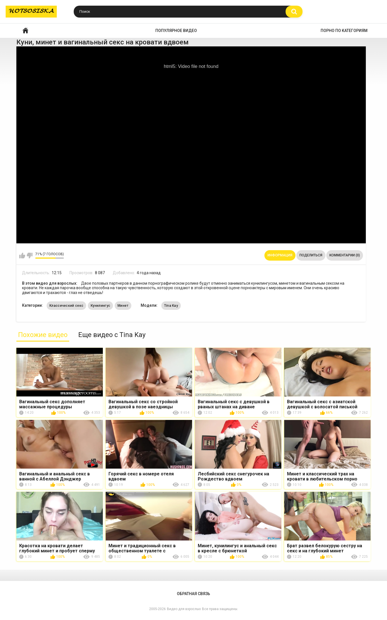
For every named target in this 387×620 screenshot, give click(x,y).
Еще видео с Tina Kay (111, 335)
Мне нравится (22, 255)
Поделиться (310, 255)
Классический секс (66, 306)
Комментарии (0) (344, 255)
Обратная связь (193, 593)
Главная (25, 30)
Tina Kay (171, 306)
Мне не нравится (29, 255)
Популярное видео (176, 30)
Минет (123, 306)
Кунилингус (100, 306)
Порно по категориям (344, 30)
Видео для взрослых (184, 609)
